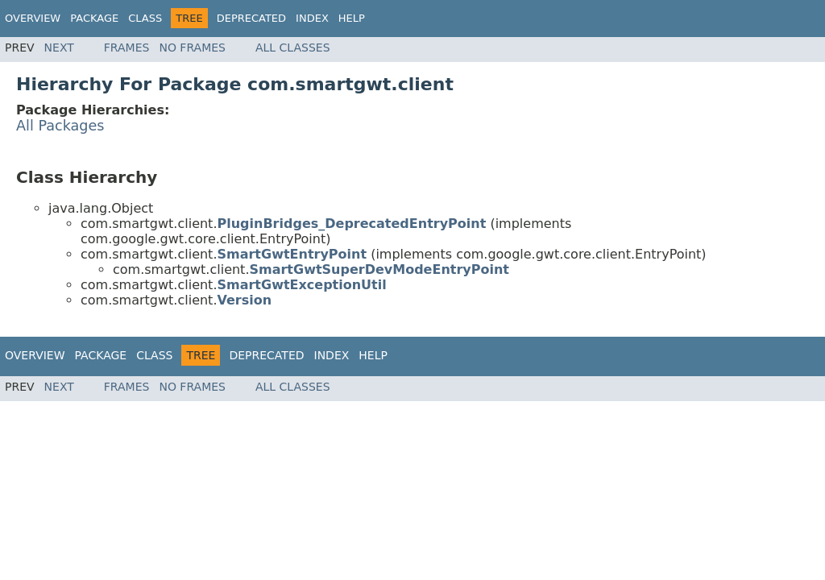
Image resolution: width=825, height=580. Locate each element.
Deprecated (251, 18)
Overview (32, 18)
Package (94, 18)
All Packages (60, 126)
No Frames (192, 47)
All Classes (292, 47)
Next (59, 47)
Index (312, 18)
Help (351, 18)
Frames (127, 47)
